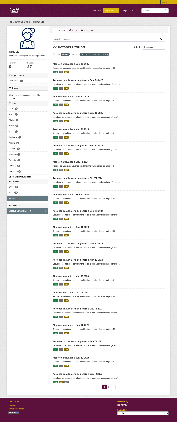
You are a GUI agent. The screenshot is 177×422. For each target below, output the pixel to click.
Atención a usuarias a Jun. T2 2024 (71, 227)
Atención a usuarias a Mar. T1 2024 (71, 276)
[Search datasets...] (155, 10)
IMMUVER (38, 22)
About (134, 10)
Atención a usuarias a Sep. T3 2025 (71, 64)
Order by (137, 47)
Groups (124, 10)
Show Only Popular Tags (20, 177)
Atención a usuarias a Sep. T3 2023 (71, 325)
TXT (61, 72)
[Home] (11, 22)
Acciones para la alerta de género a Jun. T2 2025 (78, 113)
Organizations (111, 10)
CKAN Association (16, 409)
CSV (66, 72)
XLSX (55, 72)
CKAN (122, 404)
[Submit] (165, 10)
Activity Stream (88, 30)
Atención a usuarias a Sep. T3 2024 (71, 194)
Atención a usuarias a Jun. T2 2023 (71, 358)
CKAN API (12, 405)
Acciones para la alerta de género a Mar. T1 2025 (78, 145)
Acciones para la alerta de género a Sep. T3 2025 (78, 80)
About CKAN (13, 402)
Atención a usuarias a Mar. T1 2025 (71, 129)
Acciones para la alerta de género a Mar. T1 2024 (78, 260)
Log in (164, 2)
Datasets (97, 10)
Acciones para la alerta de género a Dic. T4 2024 (78, 178)
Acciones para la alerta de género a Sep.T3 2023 (78, 341)
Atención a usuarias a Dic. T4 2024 (70, 162)
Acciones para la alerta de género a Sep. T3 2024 (78, 211)
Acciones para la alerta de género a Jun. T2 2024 (78, 243)
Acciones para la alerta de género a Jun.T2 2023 (77, 374)
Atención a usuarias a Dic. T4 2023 (70, 292)
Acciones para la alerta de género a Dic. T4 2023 (78, 309)
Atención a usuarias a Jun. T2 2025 (71, 96)
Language (121, 410)
